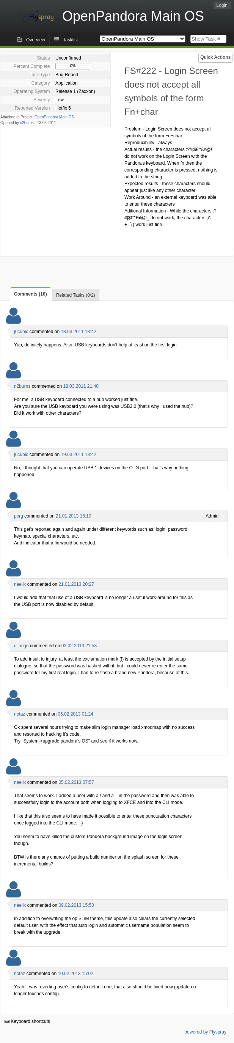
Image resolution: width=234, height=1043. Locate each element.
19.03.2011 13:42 (78, 454)
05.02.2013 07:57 (76, 782)
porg (18, 516)
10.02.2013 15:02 (75, 973)
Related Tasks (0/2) (75, 295)
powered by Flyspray (205, 1032)
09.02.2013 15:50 (76, 905)
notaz (19, 714)
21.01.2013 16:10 (73, 516)
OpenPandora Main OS (54, 117)
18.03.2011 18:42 (78, 331)
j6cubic (21, 331)
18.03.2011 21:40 (80, 386)
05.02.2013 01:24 (75, 714)
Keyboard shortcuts (27, 1021)
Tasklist (70, 39)
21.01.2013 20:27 (76, 584)
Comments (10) (30, 294)
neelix (20, 584)
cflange (21, 645)
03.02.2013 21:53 (79, 645)
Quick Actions (215, 57)
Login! (222, 5)
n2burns (27, 123)
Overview (35, 39)
